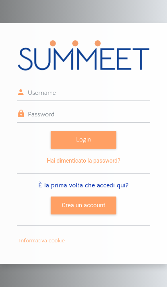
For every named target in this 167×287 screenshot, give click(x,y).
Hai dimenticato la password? (83, 160)
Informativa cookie (42, 240)
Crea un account (83, 205)
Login (83, 139)
